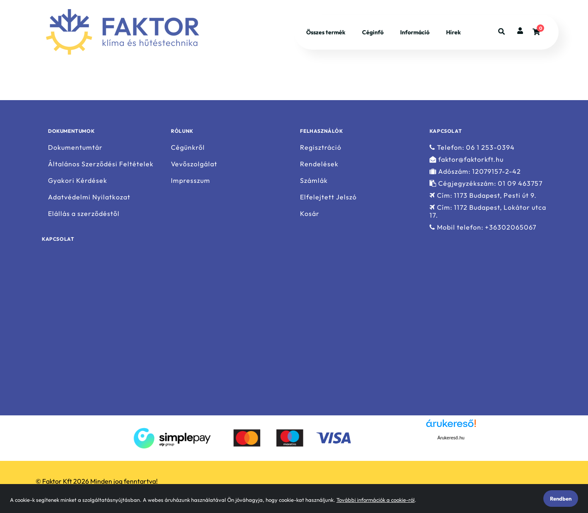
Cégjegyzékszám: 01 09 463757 (486, 183)
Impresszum (190, 181)
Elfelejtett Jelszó (328, 197)
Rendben (560, 498)
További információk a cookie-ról (375, 499)
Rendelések (319, 164)
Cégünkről (188, 147)
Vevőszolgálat (194, 164)
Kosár (309, 214)
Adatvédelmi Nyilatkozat (89, 197)
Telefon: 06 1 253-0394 (472, 147)
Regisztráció (320, 147)
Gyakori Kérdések (77, 181)
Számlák (314, 181)
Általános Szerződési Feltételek (101, 164)
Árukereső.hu (450, 437)
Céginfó (373, 32)
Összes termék (326, 32)
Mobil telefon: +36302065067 (483, 227)
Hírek (453, 32)
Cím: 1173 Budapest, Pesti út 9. (483, 195)
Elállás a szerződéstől (84, 214)
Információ (415, 32)
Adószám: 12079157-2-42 (475, 171)
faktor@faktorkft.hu (467, 159)
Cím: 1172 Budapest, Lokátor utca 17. (488, 211)
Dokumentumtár (75, 147)
